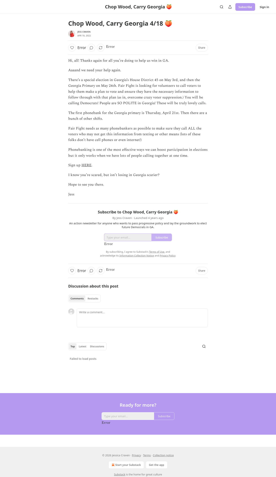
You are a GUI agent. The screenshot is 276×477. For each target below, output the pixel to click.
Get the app (156, 465)
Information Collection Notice (136, 255)
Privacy (136, 455)
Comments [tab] (77, 298)
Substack (119, 474)
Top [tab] (73, 346)
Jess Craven (84, 31)
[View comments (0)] (91, 48)
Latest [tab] (82, 346)
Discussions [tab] (97, 346)
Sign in (264, 7)
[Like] (72, 48)
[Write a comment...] (142, 317)
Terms (147, 455)
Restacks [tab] (93, 298)
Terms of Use (156, 251)
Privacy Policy (167, 255)
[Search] (221, 7)
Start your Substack (126, 465)
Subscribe (245, 7)
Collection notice (163, 455)
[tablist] (84, 298)
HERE (86, 165)
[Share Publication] (230, 7)
